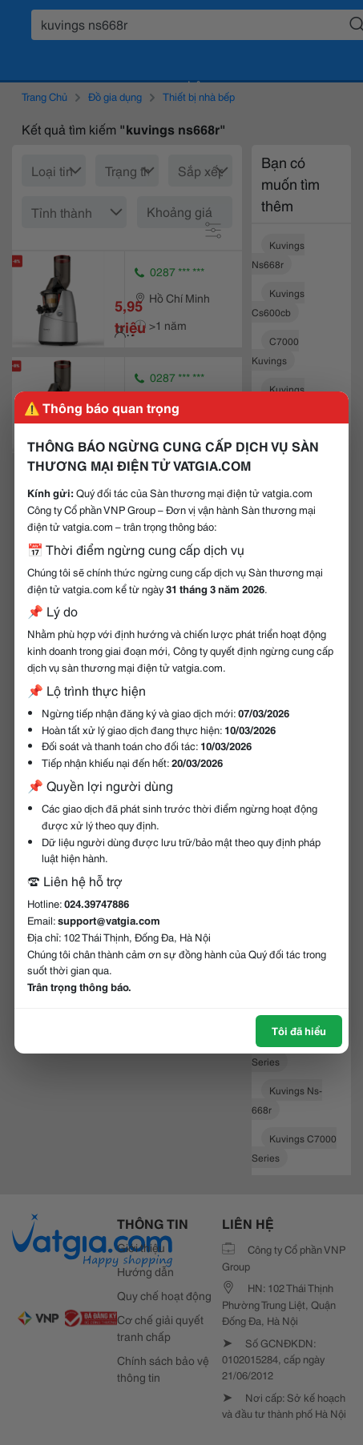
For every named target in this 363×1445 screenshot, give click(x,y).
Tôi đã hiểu (299, 1030)
